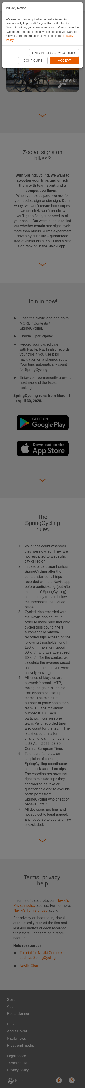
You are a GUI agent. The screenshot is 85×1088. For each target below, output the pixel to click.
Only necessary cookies (54, 53)
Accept (64, 60)
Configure (32, 60)
